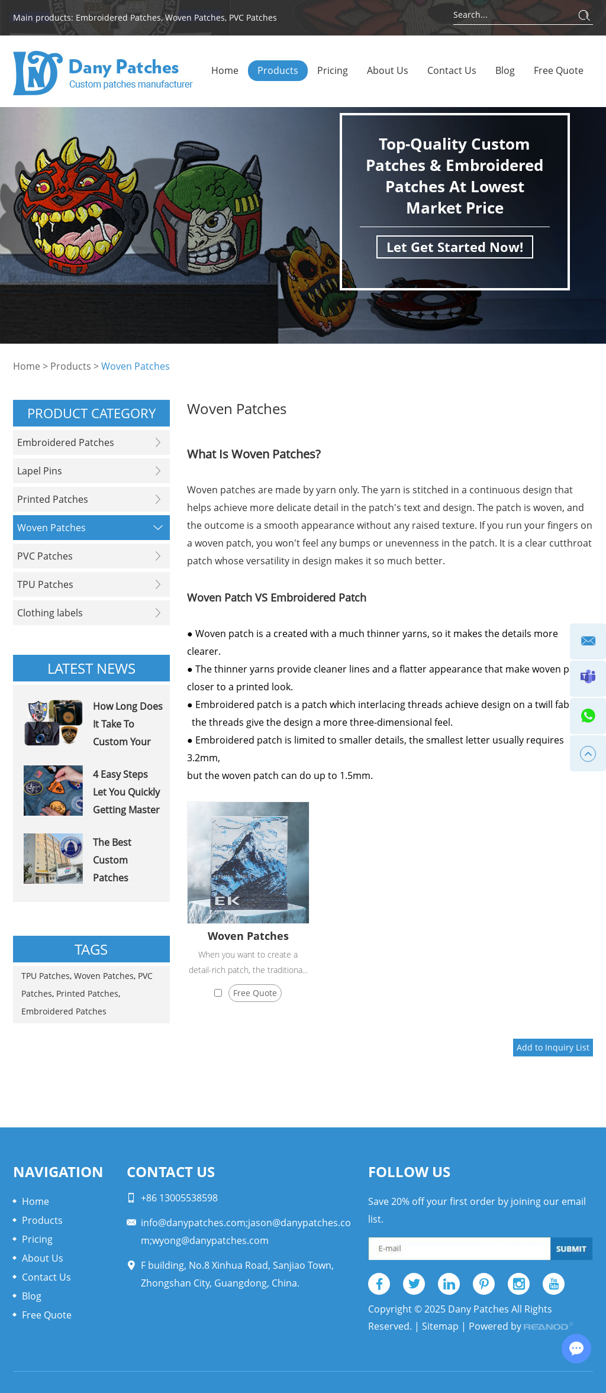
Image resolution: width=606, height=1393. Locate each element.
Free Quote (559, 70)
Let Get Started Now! (454, 247)
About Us (387, 70)
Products (277, 70)
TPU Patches (45, 975)
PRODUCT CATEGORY (91, 413)
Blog (505, 70)
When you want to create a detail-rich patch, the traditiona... (248, 962)
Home (224, 70)
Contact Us (451, 70)
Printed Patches (87, 993)
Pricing (332, 70)
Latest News (91, 668)
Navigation (58, 1171)
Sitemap (440, 1326)
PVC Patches (253, 17)
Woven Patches (195, 17)
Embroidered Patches (118, 17)
